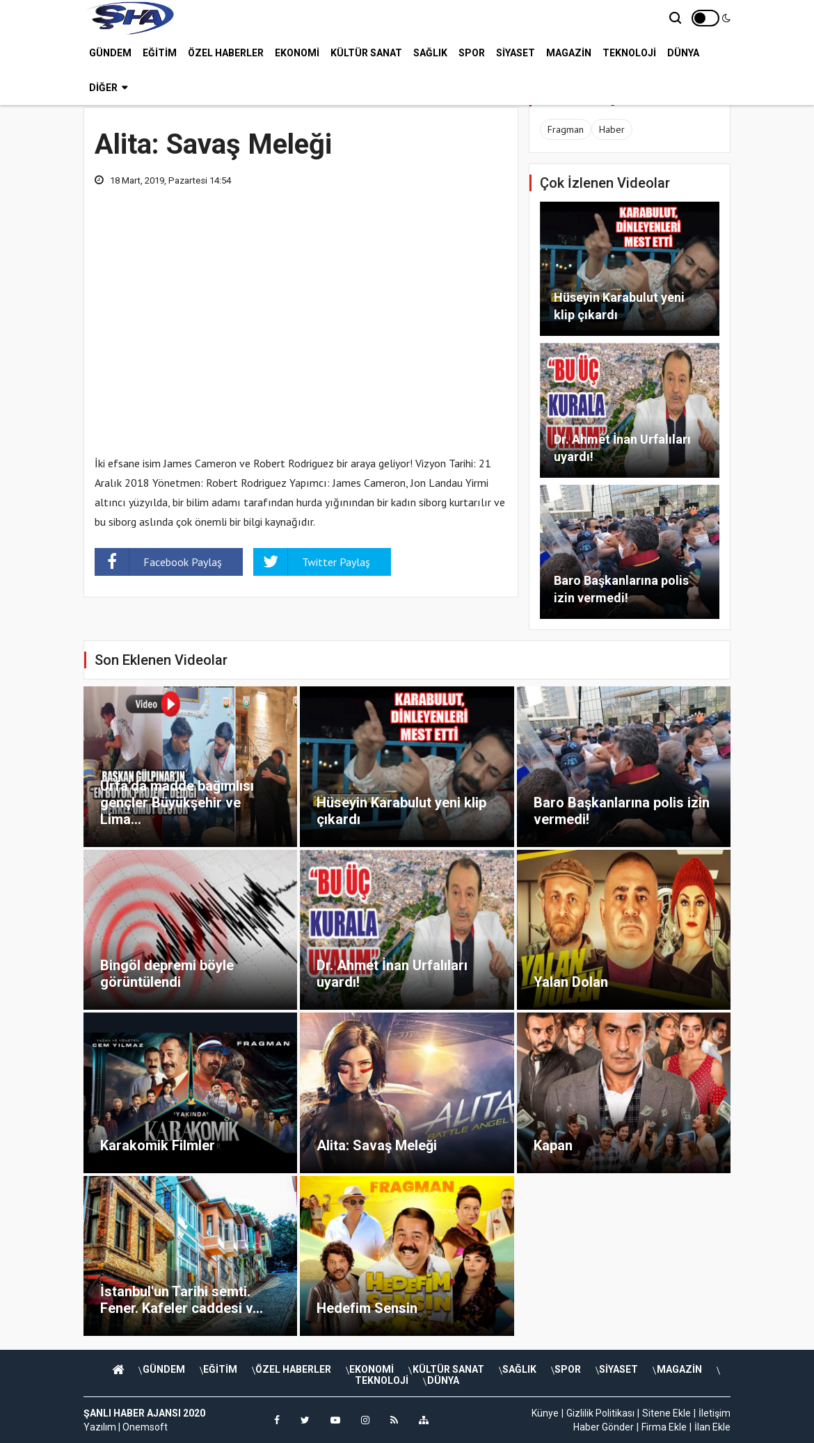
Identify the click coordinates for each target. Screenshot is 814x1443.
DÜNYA (683, 52)
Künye (545, 1413)
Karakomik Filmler (157, 1145)
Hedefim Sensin (367, 1308)
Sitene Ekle (666, 1413)
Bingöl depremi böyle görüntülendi (167, 973)
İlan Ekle (712, 1427)
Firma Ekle (664, 1427)
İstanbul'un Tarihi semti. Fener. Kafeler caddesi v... (181, 1299)
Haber (612, 129)
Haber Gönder (603, 1427)
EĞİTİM (160, 52)
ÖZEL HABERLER (226, 52)
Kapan (553, 1145)
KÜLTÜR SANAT (366, 52)
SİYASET (515, 52)
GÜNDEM (110, 52)
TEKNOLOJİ (629, 52)
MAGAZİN (568, 52)
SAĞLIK (430, 52)
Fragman (566, 129)
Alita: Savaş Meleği (377, 1145)
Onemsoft (145, 1427)
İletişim (715, 1413)
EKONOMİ (297, 52)
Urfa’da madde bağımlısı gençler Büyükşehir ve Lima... (177, 802)
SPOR (471, 52)
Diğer (108, 87)
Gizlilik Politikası (600, 1413)
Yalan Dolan (571, 982)
